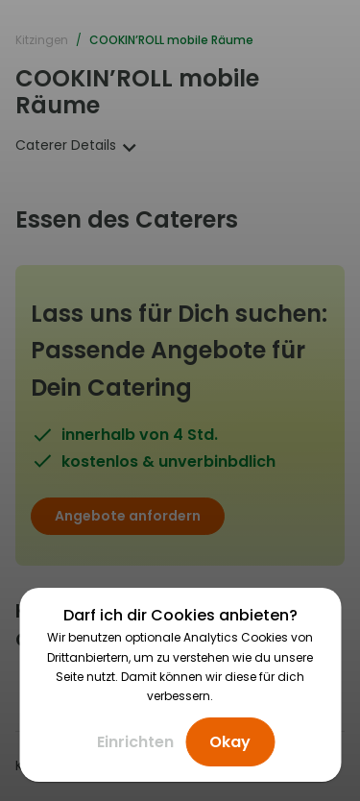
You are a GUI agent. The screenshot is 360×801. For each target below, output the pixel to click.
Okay (230, 742)
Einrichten (135, 742)
